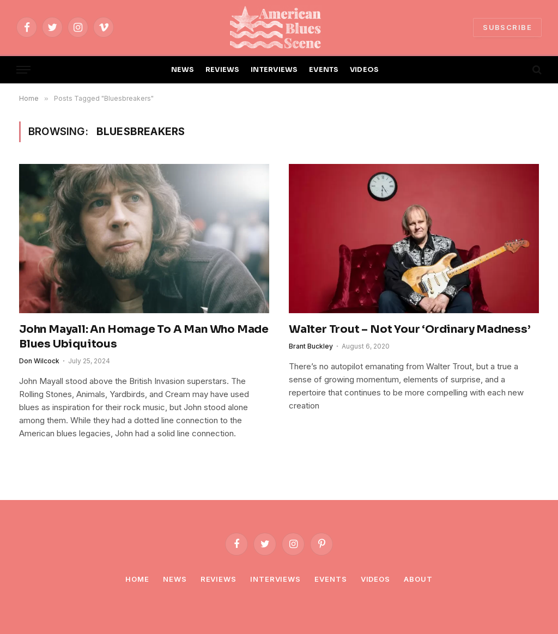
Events (330, 579)
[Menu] (23, 70)
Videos (375, 579)
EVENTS (324, 69)
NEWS (183, 69)
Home (137, 579)
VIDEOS (364, 69)
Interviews (275, 579)
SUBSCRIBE (507, 27)
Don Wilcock (39, 361)
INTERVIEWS (274, 69)
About (418, 579)
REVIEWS (222, 69)
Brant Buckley (311, 346)
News (175, 579)
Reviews (218, 579)
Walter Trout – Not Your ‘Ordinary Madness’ (410, 329)
